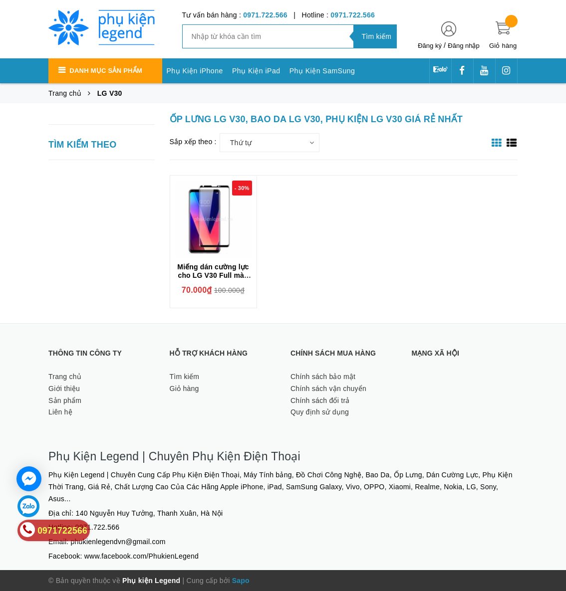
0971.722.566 (265, 15)
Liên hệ (60, 412)
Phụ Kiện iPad (256, 71)
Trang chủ (64, 377)
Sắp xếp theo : (193, 142)
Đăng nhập (463, 45)
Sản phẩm (64, 400)
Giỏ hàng (184, 389)
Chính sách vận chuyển (328, 389)
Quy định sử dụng (319, 412)
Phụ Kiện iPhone (195, 71)
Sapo (241, 581)
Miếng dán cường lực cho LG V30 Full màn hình (213, 275)
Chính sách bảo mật (322, 377)
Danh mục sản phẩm (105, 70)
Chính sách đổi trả (320, 400)
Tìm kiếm (185, 377)
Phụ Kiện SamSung (322, 71)
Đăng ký (430, 45)
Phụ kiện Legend (151, 581)
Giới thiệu (64, 389)
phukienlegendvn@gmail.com (118, 542)
